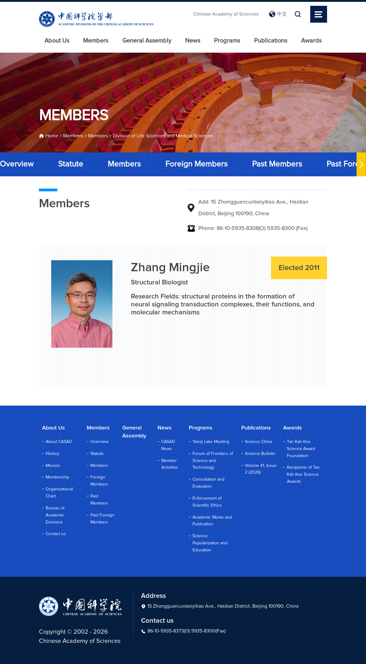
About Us (56, 41)
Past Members (276, 164)
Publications (270, 41)
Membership (57, 477)
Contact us (56, 534)
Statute (69, 164)
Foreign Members (195, 164)
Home (51, 136)
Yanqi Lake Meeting (211, 442)
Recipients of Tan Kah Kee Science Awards (303, 474)
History (52, 454)
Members (95, 41)
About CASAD (59, 442)
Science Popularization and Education (210, 543)
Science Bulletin (260, 454)
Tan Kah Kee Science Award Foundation (301, 449)
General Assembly (146, 41)
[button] (360, 164)
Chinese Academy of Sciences (225, 14)
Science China (258, 442)
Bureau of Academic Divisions (55, 515)
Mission (53, 465)
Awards (311, 41)
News (192, 41)
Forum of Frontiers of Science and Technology (213, 461)
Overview (99, 442)
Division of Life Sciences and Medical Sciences (163, 136)
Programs (227, 41)
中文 (278, 14)
